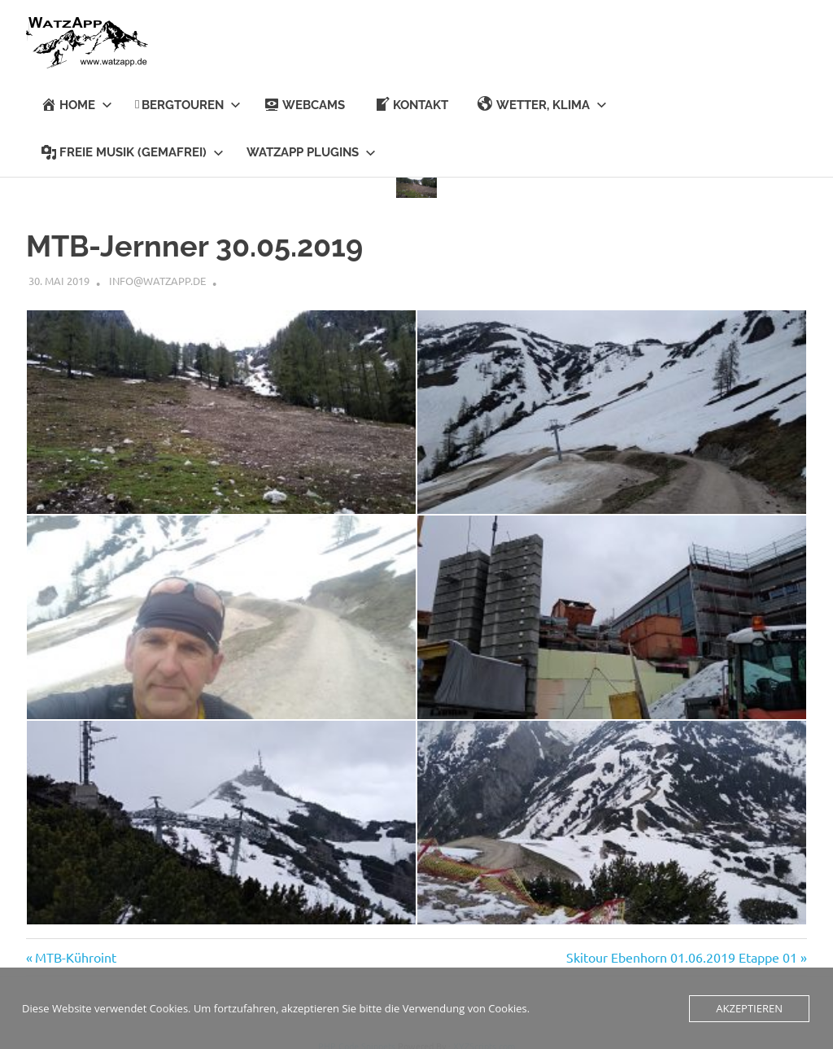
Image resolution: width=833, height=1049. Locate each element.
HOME (76, 104)
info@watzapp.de (157, 277)
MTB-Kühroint (75, 954)
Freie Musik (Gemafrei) (132, 152)
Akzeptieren (749, 1008)
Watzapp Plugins (311, 152)
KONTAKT (411, 104)
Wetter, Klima (542, 104)
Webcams (304, 104)
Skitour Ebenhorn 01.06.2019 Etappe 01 (681, 954)
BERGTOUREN (188, 105)
